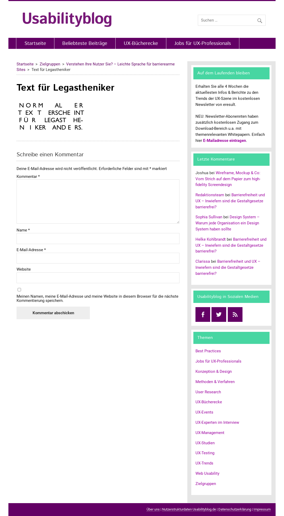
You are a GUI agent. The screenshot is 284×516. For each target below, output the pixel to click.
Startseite (35, 43)
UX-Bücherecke (141, 43)
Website (24, 269)
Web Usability (207, 473)
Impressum (262, 509)
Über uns (153, 509)
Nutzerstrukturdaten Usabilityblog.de (189, 509)
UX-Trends (204, 463)
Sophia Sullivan (208, 217)
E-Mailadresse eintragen (224, 140)
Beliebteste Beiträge (84, 43)
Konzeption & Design (213, 371)
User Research (208, 392)
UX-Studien (205, 443)
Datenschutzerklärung (234, 509)
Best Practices (208, 351)
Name (23, 230)
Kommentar (28, 177)
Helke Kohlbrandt (210, 239)
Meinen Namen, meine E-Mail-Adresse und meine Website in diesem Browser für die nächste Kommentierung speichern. (97, 298)
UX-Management (209, 432)
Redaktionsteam (209, 195)
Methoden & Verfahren (215, 381)
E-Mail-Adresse (31, 250)
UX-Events (204, 412)
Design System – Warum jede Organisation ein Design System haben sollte (227, 223)
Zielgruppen (205, 483)
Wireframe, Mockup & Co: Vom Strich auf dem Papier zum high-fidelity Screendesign (227, 179)
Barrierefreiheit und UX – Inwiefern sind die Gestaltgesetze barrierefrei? (230, 201)
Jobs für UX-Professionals (202, 43)
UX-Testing (204, 453)
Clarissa (202, 261)
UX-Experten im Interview (217, 422)
